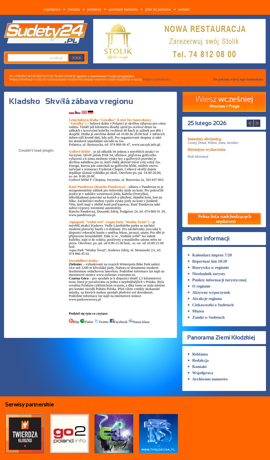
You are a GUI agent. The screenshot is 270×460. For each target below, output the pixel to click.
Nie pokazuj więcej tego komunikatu (238, 79)
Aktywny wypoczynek (209, 292)
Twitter (101, 322)
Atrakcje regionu (205, 298)
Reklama (198, 354)
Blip (74, 322)
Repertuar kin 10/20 (207, 261)
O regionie (199, 286)
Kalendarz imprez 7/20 (210, 255)
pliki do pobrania (158, 9)
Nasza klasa (139, 322)
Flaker (86, 322)
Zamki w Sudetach (206, 317)
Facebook (119, 322)
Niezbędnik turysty (206, 273)
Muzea (196, 311)
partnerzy (94, 9)
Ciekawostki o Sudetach (211, 305)
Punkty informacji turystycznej (217, 280)
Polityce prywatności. (157, 79)
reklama (74, 9)
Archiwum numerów (208, 379)
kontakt (184, 9)
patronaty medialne (123, 9)
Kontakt (197, 366)
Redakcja (198, 360)
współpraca (51, 9)
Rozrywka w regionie (208, 267)
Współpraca (200, 373)
